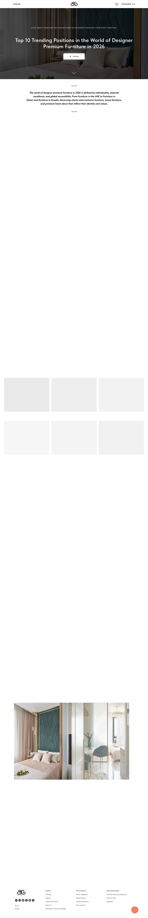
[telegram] (19, 900)
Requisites (110, 901)
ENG (17, 909)
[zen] (29, 900)
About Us (49, 905)
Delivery (48, 898)
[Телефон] (16, 900)
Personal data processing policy (117, 894)
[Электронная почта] (23, 900)
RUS (133, 4)
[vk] (33, 900)
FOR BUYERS (126, 4)
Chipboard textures (82, 901)
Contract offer (111, 898)
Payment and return (52, 901)
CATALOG (16, 4)
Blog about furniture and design (56, 909)
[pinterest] (26, 900)
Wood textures (81, 898)
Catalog (48, 894)
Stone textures (81, 905)
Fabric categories (81, 894)
